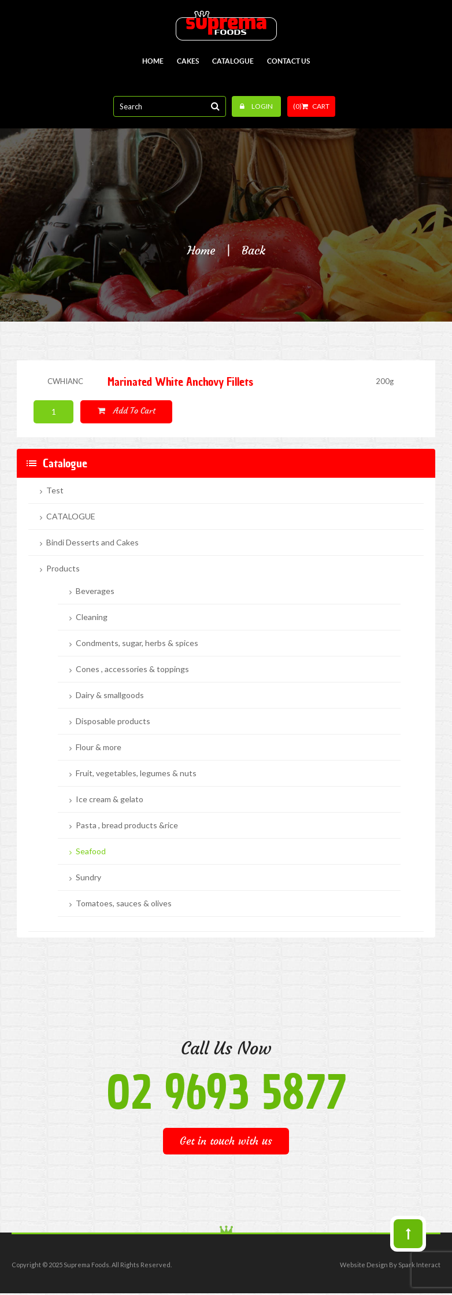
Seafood (91, 851)
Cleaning (92, 617)
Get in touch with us (226, 1141)
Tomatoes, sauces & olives (124, 903)
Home (201, 250)
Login (256, 106)
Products (63, 569)
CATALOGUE (70, 516)
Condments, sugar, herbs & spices (137, 643)
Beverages (95, 591)
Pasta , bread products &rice (127, 825)
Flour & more (98, 747)
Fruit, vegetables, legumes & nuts (136, 773)
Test (55, 490)
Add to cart (126, 410)
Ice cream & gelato (109, 799)
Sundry (88, 877)
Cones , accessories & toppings (132, 669)
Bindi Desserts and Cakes (92, 542)
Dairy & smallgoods (110, 695)
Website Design (364, 1264)
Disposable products (113, 721)
